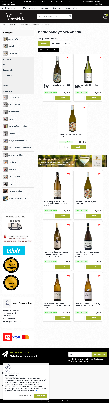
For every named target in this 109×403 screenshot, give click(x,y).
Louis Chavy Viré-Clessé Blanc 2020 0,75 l (72, 87)
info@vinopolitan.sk (8, 4)
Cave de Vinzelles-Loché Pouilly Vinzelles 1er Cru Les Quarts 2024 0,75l (72, 214)
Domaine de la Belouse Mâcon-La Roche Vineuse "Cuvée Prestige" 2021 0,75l (95, 159)
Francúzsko (24, 25)
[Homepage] (2, 8)
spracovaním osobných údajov (91, 359)
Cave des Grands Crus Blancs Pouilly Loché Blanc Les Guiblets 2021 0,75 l (49, 159)
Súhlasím (41, 396)
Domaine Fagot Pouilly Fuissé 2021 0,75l (95, 87)
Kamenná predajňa (13, 8)
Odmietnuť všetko (24, 396)
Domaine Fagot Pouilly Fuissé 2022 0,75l (72, 158)
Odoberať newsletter (26, 356)
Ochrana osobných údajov (50, 8)
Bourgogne (35, 25)
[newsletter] (99, 354)
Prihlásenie (89, 2)
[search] (70, 17)
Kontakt (67, 8)
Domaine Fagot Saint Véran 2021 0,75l (48, 87)
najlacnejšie (44, 44)
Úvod (4, 25)
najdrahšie (56, 44)
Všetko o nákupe (30, 8)
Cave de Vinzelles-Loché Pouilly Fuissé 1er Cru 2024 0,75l (95, 214)
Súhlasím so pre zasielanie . (88, 360)
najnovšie (66, 44)
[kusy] (43, 102)
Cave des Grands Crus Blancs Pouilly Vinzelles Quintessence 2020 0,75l (49, 214)
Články (75, 8)
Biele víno (13, 25)
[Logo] (16, 16)
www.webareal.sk (63, 401)
